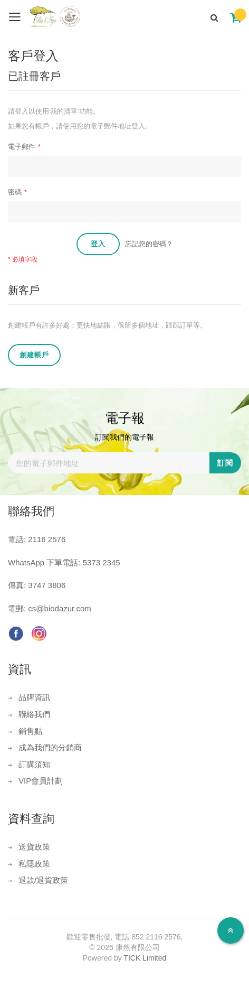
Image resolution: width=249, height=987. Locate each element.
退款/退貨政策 (43, 880)
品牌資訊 (34, 697)
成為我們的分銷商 (50, 747)
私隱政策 (34, 863)
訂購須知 (34, 764)
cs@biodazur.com (59, 608)
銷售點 (30, 731)
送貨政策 (34, 846)
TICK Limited (144, 958)
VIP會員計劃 (40, 780)
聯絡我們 (34, 714)
